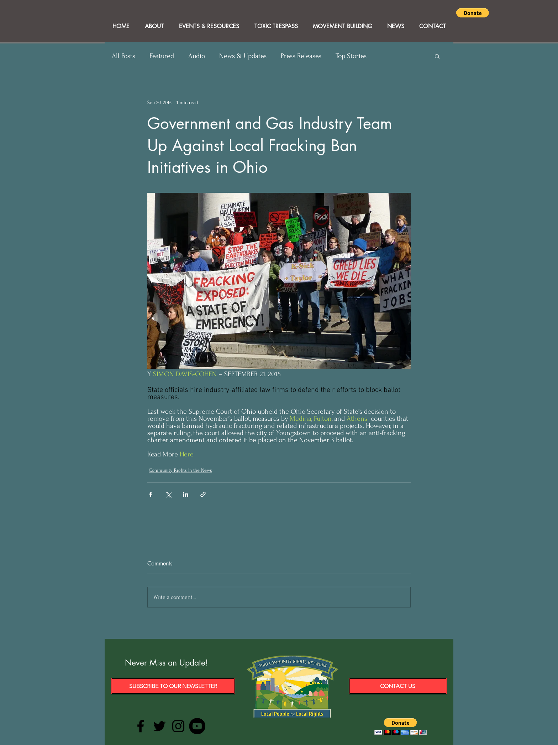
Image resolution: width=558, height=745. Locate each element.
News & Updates (243, 56)
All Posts (123, 56)
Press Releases (301, 56)
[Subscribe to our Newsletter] (173, 686)
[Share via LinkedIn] (185, 494)
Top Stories (351, 56)
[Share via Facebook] (150, 494)
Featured (161, 56)
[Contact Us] (398, 686)
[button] (472, 12)
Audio (196, 56)
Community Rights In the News (180, 470)
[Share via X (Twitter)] (168, 494)
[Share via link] (203, 494)
